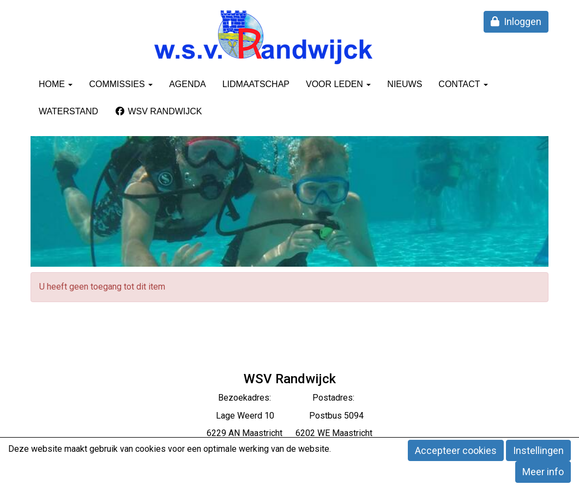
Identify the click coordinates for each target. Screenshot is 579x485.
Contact (462, 84)
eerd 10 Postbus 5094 (304, 415)
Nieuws (404, 84)
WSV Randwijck (158, 111)
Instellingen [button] (538, 450)
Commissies (121, 84)
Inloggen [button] (516, 21)
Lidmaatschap (256, 84)
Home (56, 84)
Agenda (187, 84)
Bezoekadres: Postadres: (289, 397)
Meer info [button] (543, 471)
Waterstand (68, 111)
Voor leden (338, 84)
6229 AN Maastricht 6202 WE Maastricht (289, 433)
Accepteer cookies (456, 450)
